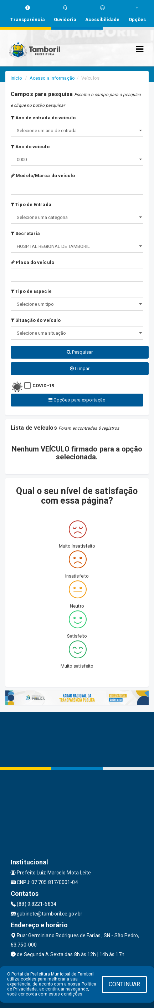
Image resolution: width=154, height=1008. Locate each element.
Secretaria (25, 233)
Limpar (79, 368)
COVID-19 (43, 385)
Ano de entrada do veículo (43, 117)
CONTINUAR (124, 984)
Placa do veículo (32, 262)
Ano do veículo (30, 146)
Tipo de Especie (31, 291)
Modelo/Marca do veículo (43, 175)
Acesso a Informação (52, 78)
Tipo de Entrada (31, 204)
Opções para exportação (77, 400)
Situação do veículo (36, 320)
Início (16, 78)
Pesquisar (80, 352)
